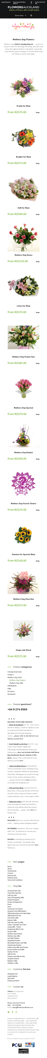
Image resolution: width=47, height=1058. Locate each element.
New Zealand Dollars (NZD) (19, 2)
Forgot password (13, 981)
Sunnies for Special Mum (23, 554)
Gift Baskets (12, 686)
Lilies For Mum (23, 306)
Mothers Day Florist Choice (23, 503)
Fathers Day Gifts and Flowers (18, 947)
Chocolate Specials (14, 893)
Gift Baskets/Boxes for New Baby (19, 913)
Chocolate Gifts (13, 918)
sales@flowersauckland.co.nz (22, 1007)
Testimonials (12, 871)
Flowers (11, 675)
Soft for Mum (23, 208)
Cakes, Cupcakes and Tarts (17, 925)
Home (10, 867)
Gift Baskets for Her (14, 916)
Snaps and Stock (23, 650)
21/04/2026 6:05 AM (40, 2)
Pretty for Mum (23, 106)
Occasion (11, 691)
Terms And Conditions (15, 880)
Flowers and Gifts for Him (16, 956)
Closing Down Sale (15, 672)
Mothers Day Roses (23, 255)
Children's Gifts (13, 963)
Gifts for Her (12, 954)
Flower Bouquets (13, 900)
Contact (10, 873)
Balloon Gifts (12, 920)
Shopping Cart (13, 974)
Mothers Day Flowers (17, 680)
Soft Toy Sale (12, 895)
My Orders (11, 978)
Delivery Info (12, 876)
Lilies (9, 907)
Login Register (12, 976)
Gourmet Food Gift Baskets (17, 911)
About (10, 869)
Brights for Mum (23, 157)
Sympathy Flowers (14, 941)
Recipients (11, 694)
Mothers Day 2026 (15, 677)
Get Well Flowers (13, 938)
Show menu (20, 15)
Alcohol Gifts (12, 932)
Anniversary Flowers (14, 945)
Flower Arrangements (15, 902)
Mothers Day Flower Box (23, 357)
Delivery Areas (13, 878)
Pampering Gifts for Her (16, 929)
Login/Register (6, 2)
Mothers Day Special (23, 408)
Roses (10, 904)
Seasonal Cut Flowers (15, 909)
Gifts (9, 689)
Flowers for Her (13, 952)
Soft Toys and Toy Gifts (15, 922)
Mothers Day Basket (23, 452)
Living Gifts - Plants (14, 927)
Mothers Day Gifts (16, 683)
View (37, 112)
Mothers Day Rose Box (23, 599)
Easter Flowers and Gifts (16, 950)
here (21, 739)
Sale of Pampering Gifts (16, 898)
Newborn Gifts (12, 961)
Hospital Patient (13, 959)
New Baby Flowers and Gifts (17, 943)
